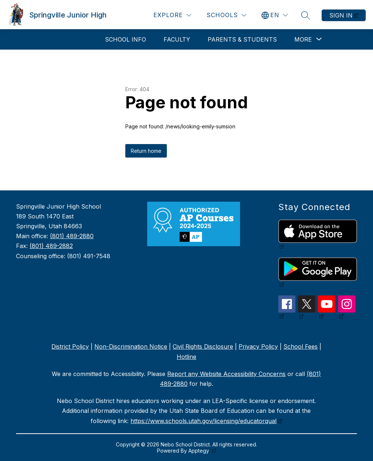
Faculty (177, 39)
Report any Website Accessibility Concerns (226, 373)
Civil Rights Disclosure (203, 346)
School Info (125, 39)
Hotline (186, 356)
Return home (146, 151)
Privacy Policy (258, 346)
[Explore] (172, 15)
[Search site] (305, 15)
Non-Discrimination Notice (130, 346)
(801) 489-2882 (51, 245)
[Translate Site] (275, 15)
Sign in (341, 15)
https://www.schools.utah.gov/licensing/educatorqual (203, 421)
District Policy (70, 346)
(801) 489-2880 (72, 236)
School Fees (300, 346)
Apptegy (199, 451)
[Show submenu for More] (303, 39)
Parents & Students (242, 39)
